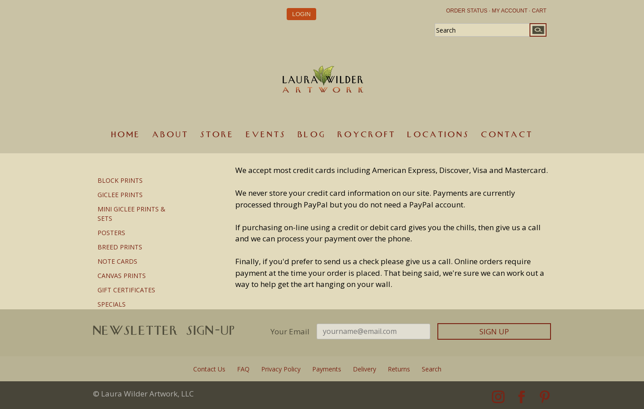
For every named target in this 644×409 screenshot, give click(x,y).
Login (301, 14)
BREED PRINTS (119, 247)
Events (266, 134)
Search (431, 369)
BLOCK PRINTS (120, 180)
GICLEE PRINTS (120, 194)
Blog (312, 134)
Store (217, 134)
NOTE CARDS (117, 261)
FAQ (243, 369)
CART (539, 11)
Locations (438, 134)
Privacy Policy (281, 369)
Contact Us (209, 369)
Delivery (364, 369)
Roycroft (367, 134)
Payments (326, 369)
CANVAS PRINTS (121, 275)
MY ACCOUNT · (511, 11)
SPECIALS (111, 304)
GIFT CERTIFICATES (126, 290)
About (171, 134)
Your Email (290, 331)
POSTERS (111, 232)
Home (126, 134)
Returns (399, 369)
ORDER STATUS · (468, 11)
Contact (507, 134)
